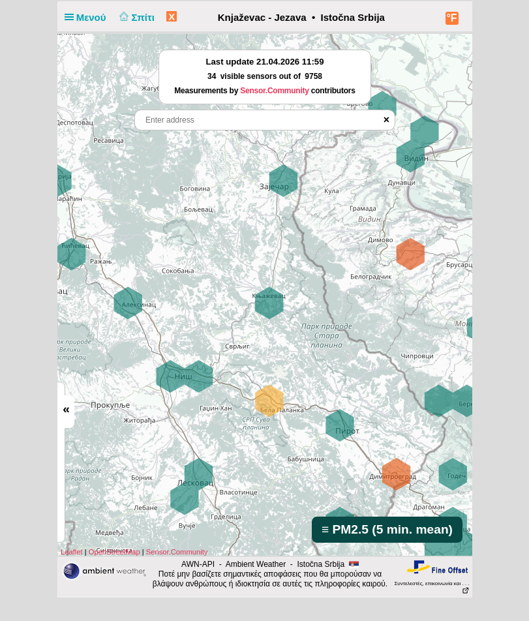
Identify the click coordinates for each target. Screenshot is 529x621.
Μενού (88, 17)
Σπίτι (136, 17)
